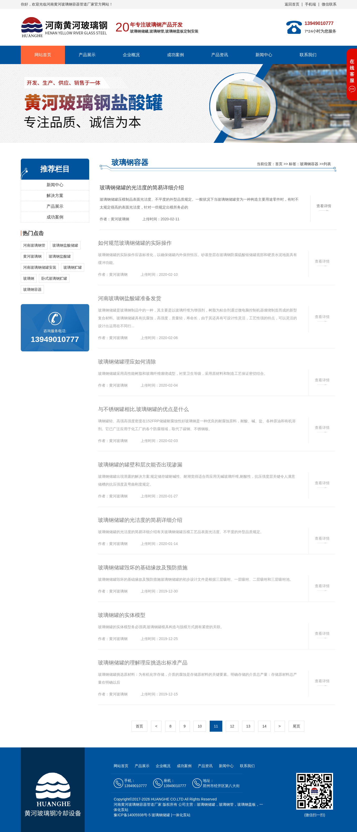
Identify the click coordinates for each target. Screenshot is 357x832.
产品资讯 (219, 55)
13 (248, 726)
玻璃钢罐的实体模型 (119, 615)
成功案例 (175, 55)
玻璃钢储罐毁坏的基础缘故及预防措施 (140, 567)
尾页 (296, 726)
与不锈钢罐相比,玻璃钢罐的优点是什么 (141, 409)
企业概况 (131, 55)
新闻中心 (263, 55)
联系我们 (308, 55)
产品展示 (87, 55)
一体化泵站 (181, 815)
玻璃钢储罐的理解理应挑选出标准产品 (140, 662)
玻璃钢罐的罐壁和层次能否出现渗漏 (138, 464)
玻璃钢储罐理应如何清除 (125, 362)
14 (264, 726)
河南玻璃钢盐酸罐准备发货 (127, 298)
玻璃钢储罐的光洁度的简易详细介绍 (142, 187)
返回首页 (292, 4)
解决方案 (55, 195)
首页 (279, 164)
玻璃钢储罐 (161, 815)
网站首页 (42, 55)
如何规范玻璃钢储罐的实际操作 (132, 243)
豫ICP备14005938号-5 (132, 815)
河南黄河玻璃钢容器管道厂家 (138, 804)
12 (232, 726)
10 (200, 726)
